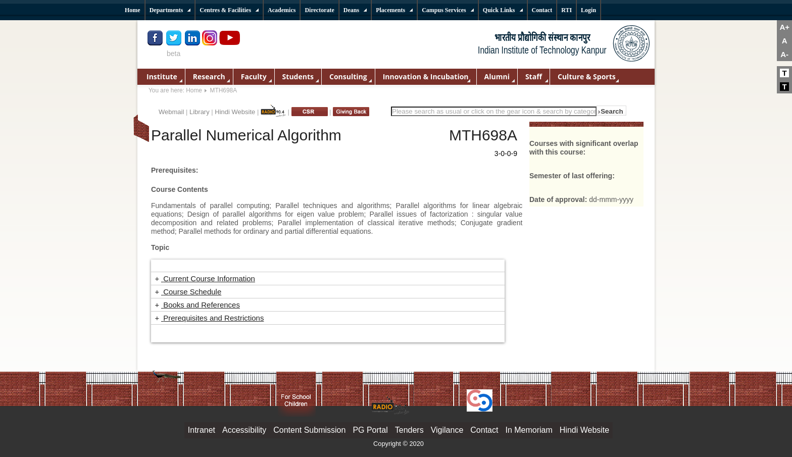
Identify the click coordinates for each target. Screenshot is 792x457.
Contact (484, 430)
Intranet (201, 430)
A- (784, 54)
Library (199, 112)
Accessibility (244, 430)
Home (194, 90)
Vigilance (447, 430)
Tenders (409, 430)
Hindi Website (235, 112)
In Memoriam (528, 430)
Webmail (171, 112)
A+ (784, 27)
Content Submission (309, 430)
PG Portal (370, 430)
